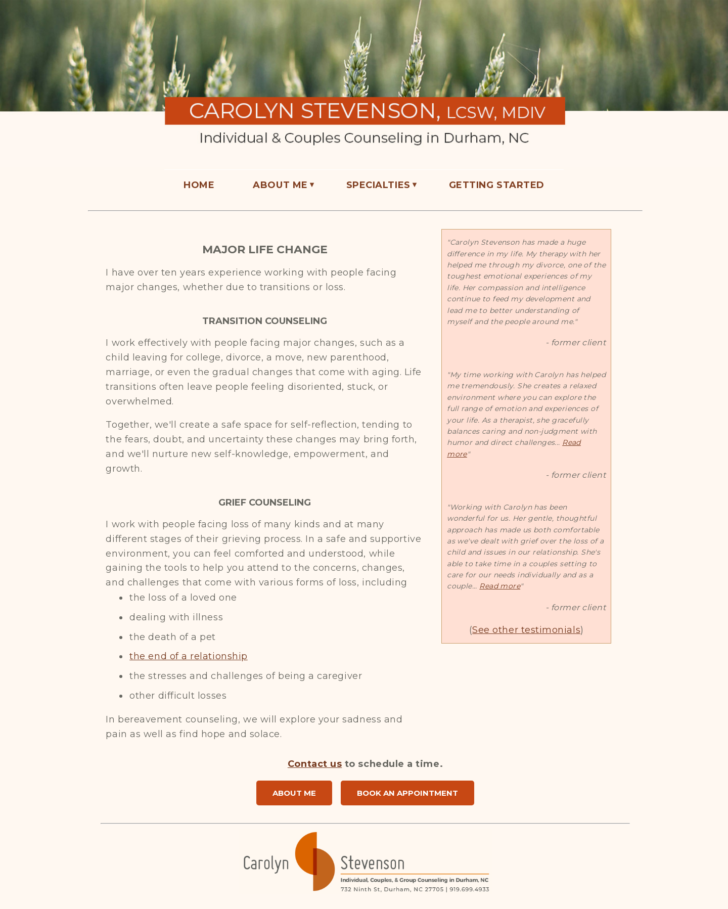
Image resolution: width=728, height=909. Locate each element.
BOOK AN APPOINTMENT (407, 793)
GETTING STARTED (496, 185)
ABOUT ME (280, 185)
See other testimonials (526, 629)
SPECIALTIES (378, 185)
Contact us (315, 763)
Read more (499, 585)
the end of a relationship (188, 656)
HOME (199, 185)
